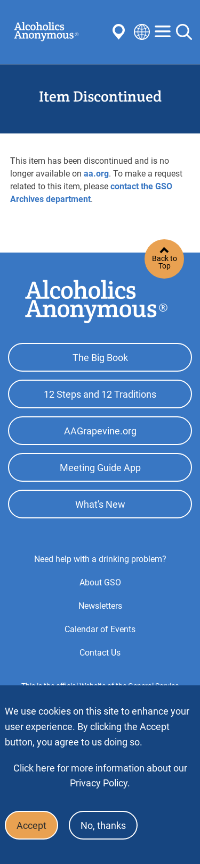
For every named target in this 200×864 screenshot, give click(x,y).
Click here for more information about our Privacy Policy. (100, 775)
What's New (100, 504)
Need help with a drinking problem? (100, 559)
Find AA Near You (121, 32)
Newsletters (100, 606)
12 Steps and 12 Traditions (100, 394)
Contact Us (100, 653)
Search (184, 32)
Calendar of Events (100, 629)
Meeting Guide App (100, 467)
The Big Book (100, 357)
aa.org (96, 174)
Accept (31, 825)
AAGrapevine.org (100, 431)
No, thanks (103, 825)
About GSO (100, 582)
